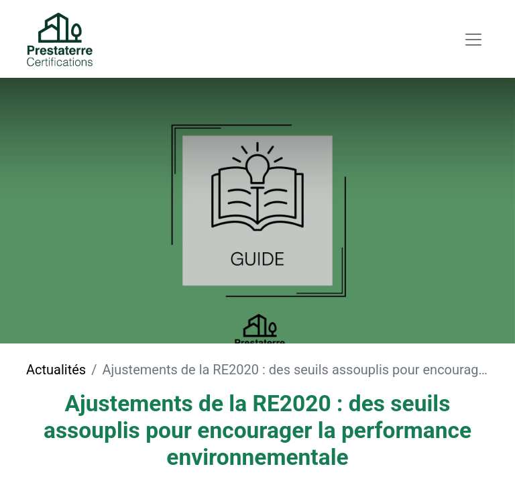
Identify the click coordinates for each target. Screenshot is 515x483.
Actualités (56, 370)
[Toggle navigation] (473, 39)
